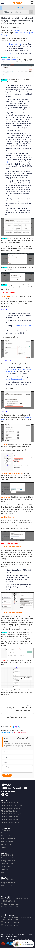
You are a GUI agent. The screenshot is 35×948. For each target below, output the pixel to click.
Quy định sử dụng (7, 841)
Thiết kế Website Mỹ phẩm (10, 822)
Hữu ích (7, 733)
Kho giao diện (6, 836)
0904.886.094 (13, 925)
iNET (25, 788)
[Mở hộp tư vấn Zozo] (23, 943)
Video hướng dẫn (7, 866)
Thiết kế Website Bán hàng (10, 802)
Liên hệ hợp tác (6, 885)
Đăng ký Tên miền (7, 855)
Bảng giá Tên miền (7, 858)
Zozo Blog (4, 869)
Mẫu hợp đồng (6, 844)
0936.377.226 (13, 907)
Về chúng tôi (5, 830)
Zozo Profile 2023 (7, 847)
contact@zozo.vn (14, 904)
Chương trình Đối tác (8, 880)
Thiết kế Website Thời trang (10, 808)
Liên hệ (3, 872)
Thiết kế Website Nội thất (9, 819)
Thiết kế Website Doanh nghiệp (11, 805)
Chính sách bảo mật (8, 839)
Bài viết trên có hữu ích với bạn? (12, 730)
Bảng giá (4, 833)
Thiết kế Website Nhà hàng (10, 817)
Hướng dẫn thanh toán (9, 861)
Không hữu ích (20, 733)
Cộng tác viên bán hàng (9, 883)
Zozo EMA (17, 30)
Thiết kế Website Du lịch (9, 811)
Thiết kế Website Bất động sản (11, 814)
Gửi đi (7, 775)
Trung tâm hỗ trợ (7, 864)
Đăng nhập (32, 2)
